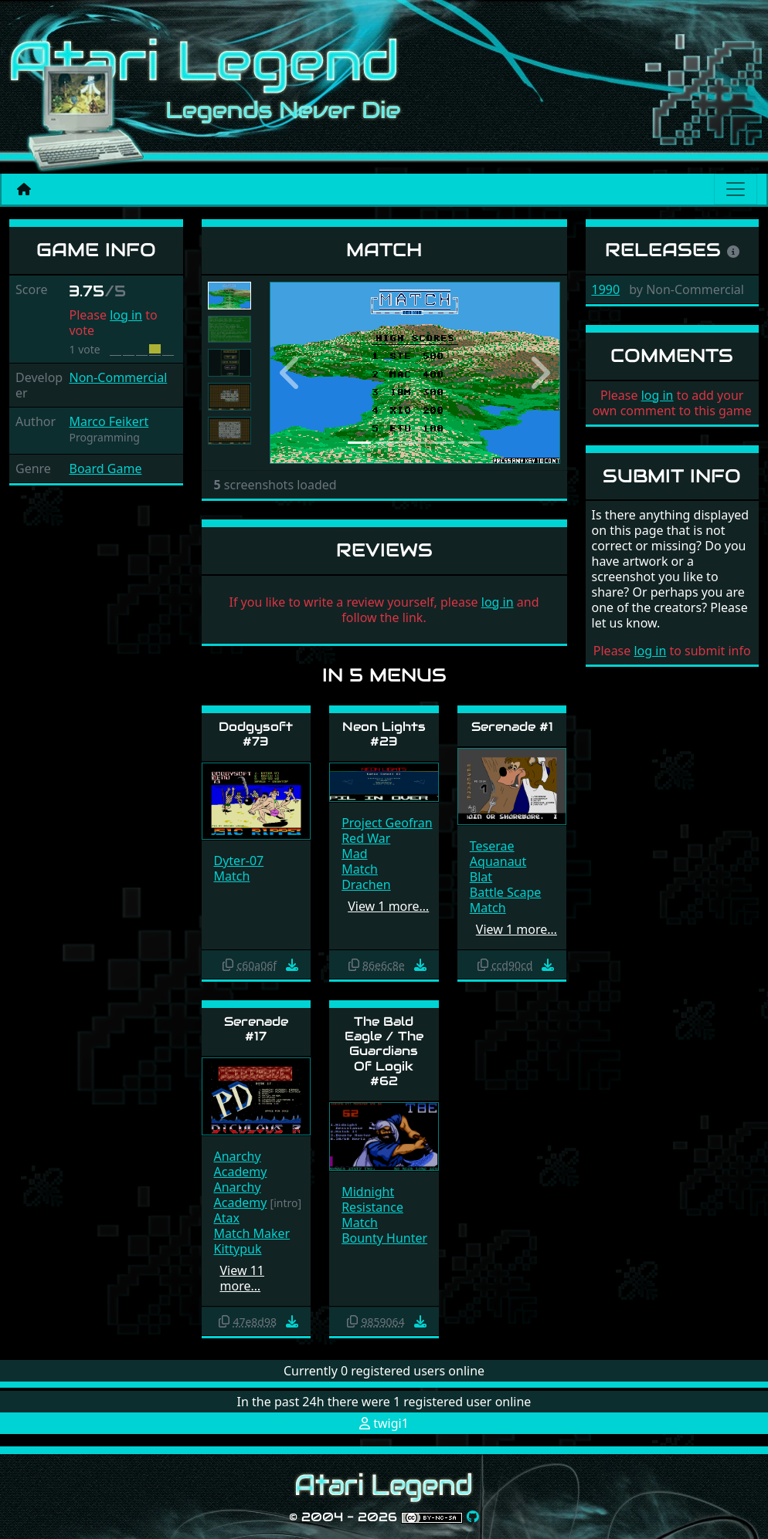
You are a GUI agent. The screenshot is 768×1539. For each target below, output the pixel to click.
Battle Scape (506, 892)
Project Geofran (387, 822)
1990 (606, 289)
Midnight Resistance (372, 1199)
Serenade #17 (256, 1028)
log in (126, 314)
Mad (354, 853)
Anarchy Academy (240, 1164)
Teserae (492, 845)
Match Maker (252, 1233)
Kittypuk (238, 1248)
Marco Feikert (108, 421)
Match (232, 876)
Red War (366, 838)
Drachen (366, 884)
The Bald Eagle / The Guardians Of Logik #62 (384, 1051)
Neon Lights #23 (384, 734)
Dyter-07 (239, 860)
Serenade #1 (512, 727)
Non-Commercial (118, 377)
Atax (227, 1217)
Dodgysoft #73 (256, 734)
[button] (292, 373)
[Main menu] (735, 189)
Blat (481, 876)
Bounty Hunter (384, 1238)
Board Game (105, 468)
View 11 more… (242, 1278)
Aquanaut (498, 861)
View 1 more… (388, 906)
